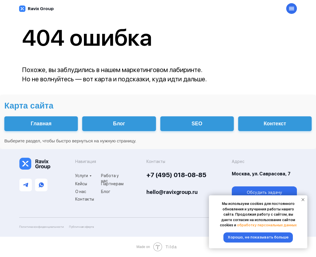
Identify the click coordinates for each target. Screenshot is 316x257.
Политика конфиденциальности (41, 226)
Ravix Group (41, 8)
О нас (80, 191)
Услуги (81, 175)
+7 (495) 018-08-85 (176, 175)
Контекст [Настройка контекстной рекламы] (275, 123)
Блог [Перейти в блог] (119, 123)
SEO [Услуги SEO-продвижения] (197, 123)
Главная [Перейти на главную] (41, 123)
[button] (264, 192)
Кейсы (81, 183)
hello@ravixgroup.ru (172, 192)
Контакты (84, 199)
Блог (105, 191)
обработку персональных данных (267, 225)
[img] (22, 8)
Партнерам (112, 183)
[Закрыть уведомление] (303, 200)
